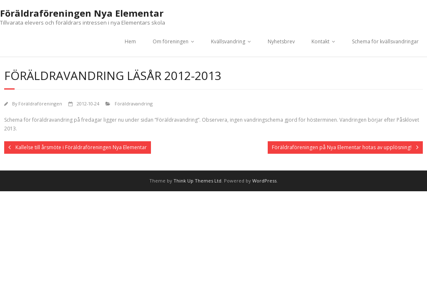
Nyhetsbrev (281, 41)
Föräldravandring (134, 103)
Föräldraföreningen (40, 103)
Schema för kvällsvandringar (385, 41)
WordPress (264, 181)
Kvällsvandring (228, 41)
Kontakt (320, 41)
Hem (130, 41)
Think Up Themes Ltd (197, 181)
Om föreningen (170, 41)
